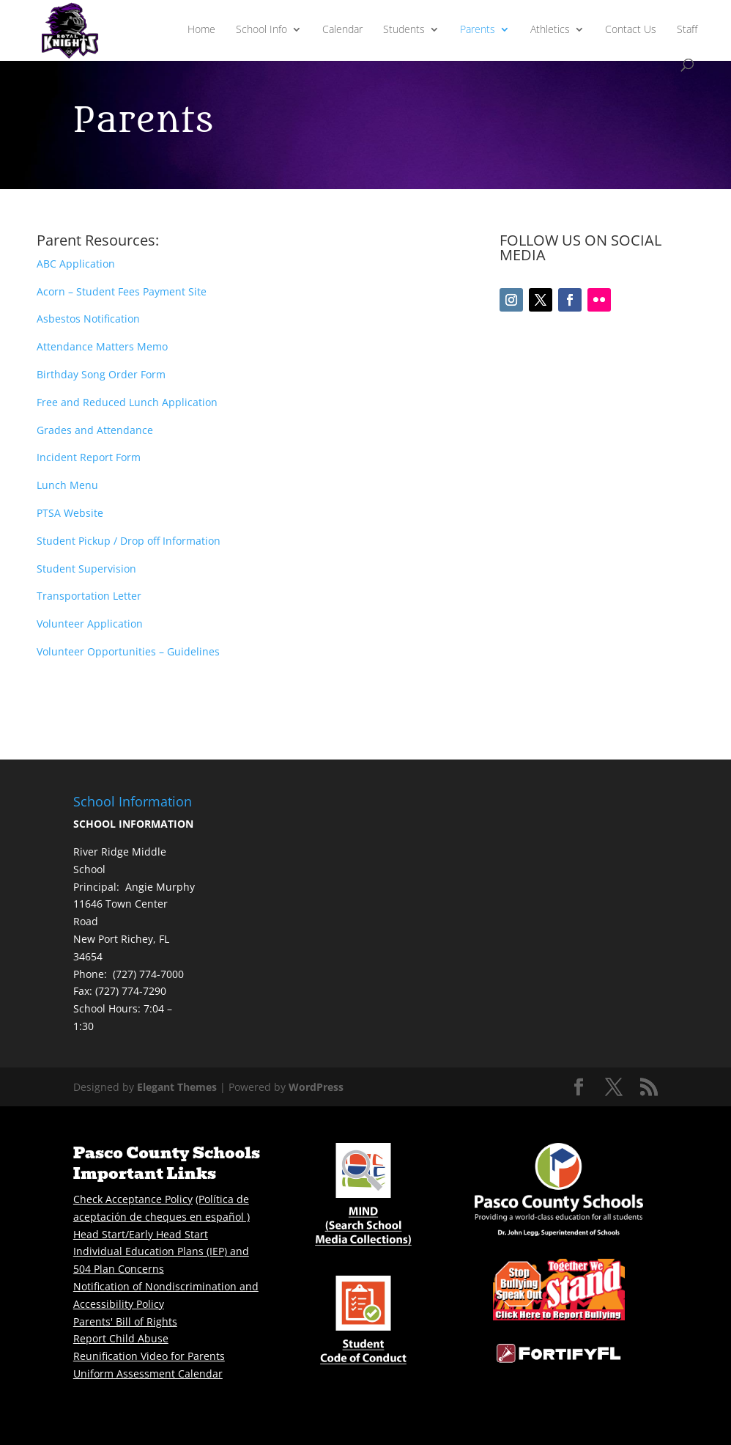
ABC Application (76, 264)
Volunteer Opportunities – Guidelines (128, 651)
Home (201, 30)
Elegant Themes (177, 1087)
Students (404, 30)
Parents (477, 30)
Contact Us (630, 30)
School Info (261, 30)
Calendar (342, 30)
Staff (687, 30)
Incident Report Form (89, 457)
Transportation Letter (89, 596)
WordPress (316, 1087)
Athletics (550, 30)
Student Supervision (86, 569)
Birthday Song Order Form (101, 374)
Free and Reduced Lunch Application (127, 402)
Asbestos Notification (88, 319)
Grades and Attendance (95, 430)
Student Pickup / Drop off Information (128, 541)
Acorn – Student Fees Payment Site (122, 291)
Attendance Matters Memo (102, 346)
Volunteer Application (90, 623)
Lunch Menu (67, 485)
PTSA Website (70, 513)
